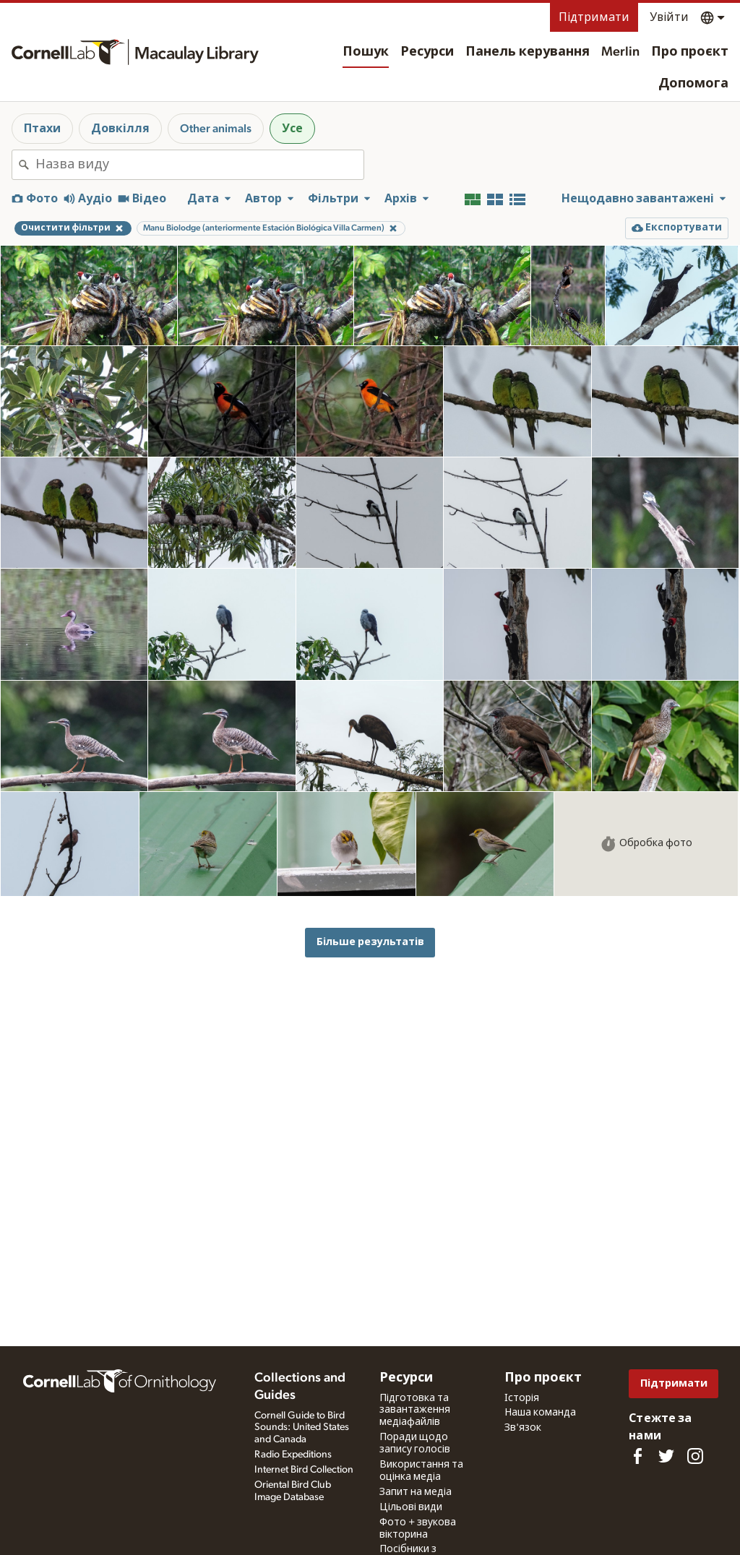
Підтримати (594, 17)
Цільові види (410, 1507)
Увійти (669, 17)
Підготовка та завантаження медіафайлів (414, 1410)
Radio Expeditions (293, 1455)
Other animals (215, 128)
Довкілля (120, 128)
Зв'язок (522, 1428)
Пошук (366, 52)
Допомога (693, 83)
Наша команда (540, 1413)
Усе (292, 128)
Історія (521, 1398)
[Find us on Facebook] (637, 1456)
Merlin (620, 52)
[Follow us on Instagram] (695, 1456)
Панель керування (527, 52)
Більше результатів (370, 941)
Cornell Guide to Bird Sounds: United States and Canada (301, 1427)
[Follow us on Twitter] (666, 1456)
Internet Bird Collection (303, 1470)
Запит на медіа (415, 1492)
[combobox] (199, 164)
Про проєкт (689, 52)
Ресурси (427, 52)
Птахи (42, 128)
